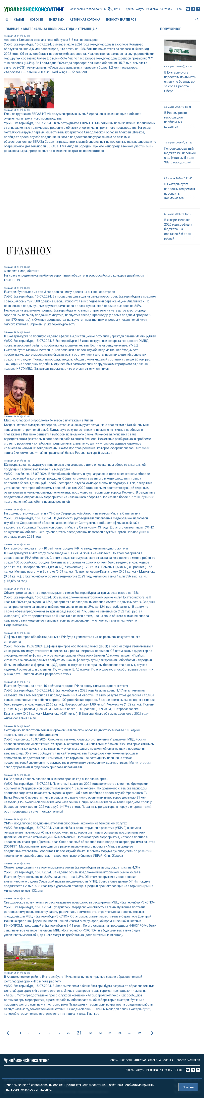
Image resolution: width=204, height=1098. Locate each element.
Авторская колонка (85, 19)
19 (58, 1032)
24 (110, 1032)
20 (68, 1032)
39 (139, 1032)
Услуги (140, 10)
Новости (36, 19)
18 (48, 1032)
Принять (188, 1087)
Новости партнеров (121, 19)
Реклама (152, 10)
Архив (130, 10)
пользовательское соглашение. (29, 1089)
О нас (178, 10)
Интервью (56, 19)
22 (90, 1032)
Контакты (166, 10)
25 (120, 1032)
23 (100, 1032)
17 (38, 1032)
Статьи (19, 19)
